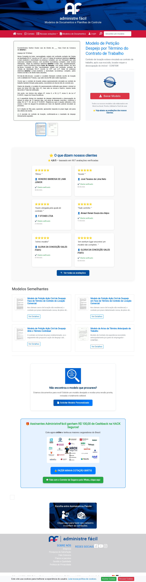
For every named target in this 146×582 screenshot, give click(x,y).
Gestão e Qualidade (62, 561)
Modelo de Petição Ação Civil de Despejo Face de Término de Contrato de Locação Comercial (46, 301)
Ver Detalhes (34, 316)
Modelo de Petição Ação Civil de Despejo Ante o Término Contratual (46, 329)
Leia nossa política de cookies (82, 579)
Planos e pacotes (63, 558)
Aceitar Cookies (108, 579)
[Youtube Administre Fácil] (100, 547)
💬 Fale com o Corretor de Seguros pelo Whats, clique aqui (73, 480)
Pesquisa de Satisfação (60, 552)
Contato (29, 34)
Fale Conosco (64, 555)
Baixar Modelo (110, 96)
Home (17, 34)
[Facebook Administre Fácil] (96, 547)
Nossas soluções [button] (46, 34)
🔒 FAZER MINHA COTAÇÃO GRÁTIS (73, 470)
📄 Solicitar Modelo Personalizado (73, 402)
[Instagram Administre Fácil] (105, 547)
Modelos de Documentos (73, 34)
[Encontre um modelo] (117, 33)
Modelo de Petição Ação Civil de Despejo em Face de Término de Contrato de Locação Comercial (110, 301)
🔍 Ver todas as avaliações (73, 273)
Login (92, 33)
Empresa (67, 549)
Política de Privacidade (60, 564)
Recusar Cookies (126, 579)
